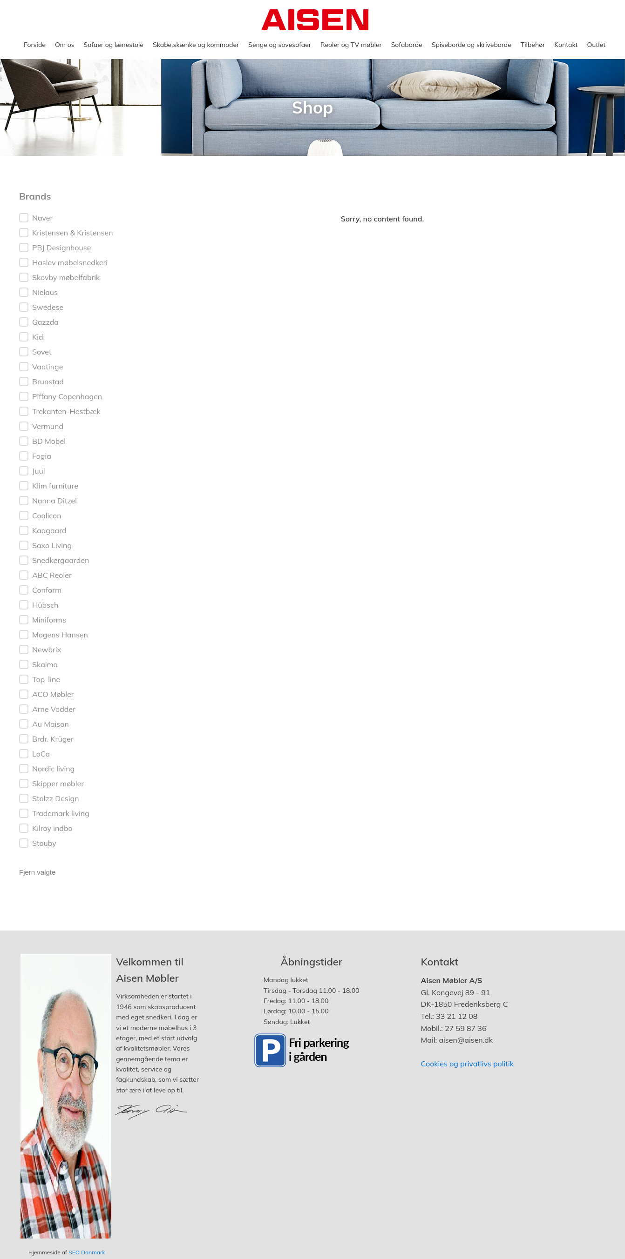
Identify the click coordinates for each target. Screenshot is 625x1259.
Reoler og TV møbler (351, 44)
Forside (35, 44)
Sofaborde (406, 44)
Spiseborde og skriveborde (471, 44)
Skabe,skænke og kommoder (196, 44)
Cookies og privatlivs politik (467, 1063)
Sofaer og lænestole (113, 44)
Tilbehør (533, 44)
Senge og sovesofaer (279, 44)
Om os (65, 44)
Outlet (596, 44)
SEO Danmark (86, 1252)
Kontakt (565, 44)
